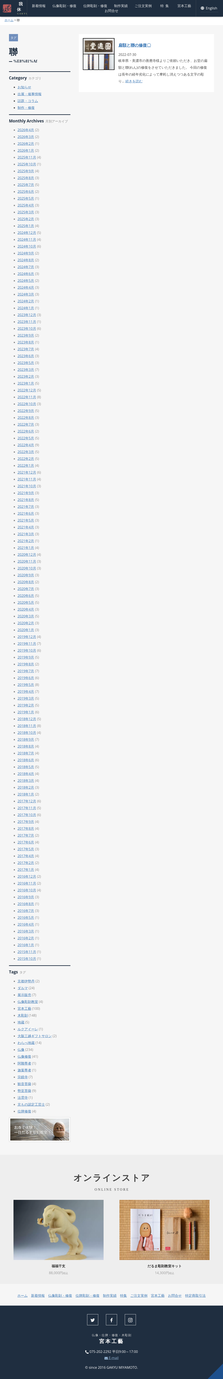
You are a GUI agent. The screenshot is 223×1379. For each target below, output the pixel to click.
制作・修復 (26, 107)
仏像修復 (24, 1056)
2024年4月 (26, 287)
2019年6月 (26, 677)
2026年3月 (26, 136)
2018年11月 (27, 725)
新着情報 (39, 5)
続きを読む (134, 81)
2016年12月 (27, 876)
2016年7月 (26, 910)
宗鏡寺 (23, 1077)
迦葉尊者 (24, 1070)
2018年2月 (26, 787)
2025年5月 (26, 198)
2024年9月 (26, 253)
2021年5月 (26, 520)
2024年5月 (26, 280)
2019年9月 (26, 657)
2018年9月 (26, 739)
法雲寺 (23, 1097)
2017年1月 (26, 869)
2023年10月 (27, 328)
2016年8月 (26, 903)
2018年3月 (26, 780)
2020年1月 (26, 630)
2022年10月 (27, 404)
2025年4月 (26, 205)
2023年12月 (27, 314)
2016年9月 (26, 897)
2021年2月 (26, 541)
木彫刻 (23, 1015)
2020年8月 (26, 582)
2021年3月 (26, 534)
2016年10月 (27, 890)
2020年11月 (27, 561)
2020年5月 (26, 602)
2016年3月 (26, 931)
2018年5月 (26, 767)
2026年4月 (26, 130)
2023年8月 (26, 342)
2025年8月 (26, 178)
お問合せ (111, 10)
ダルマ (23, 988)
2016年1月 (26, 945)
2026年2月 (26, 143)
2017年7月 (26, 835)
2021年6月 (26, 513)
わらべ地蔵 (26, 1042)
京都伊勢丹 (26, 981)
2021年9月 (26, 493)
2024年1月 (26, 308)
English (209, 8)
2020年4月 (26, 609)
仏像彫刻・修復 (64, 5)
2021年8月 (26, 499)
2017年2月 (26, 862)
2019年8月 (26, 664)
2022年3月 (26, 451)
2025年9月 (26, 171)
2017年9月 (26, 821)
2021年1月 (26, 547)
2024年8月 (26, 260)
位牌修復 (24, 1111)
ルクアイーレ (28, 1029)
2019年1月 (26, 712)
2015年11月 (27, 951)
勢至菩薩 (24, 1090)
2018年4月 (26, 773)
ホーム (8, 20)
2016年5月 (26, 917)
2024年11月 (27, 239)
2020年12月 (27, 554)
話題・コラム (28, 100)
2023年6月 (26, 356)
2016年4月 (26, 924)
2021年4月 (26, 527)
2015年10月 (27, 958)
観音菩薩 (24, 1083)
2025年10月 (27, 164)
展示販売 (24, 994)
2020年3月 (26, 616)
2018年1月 (26, 794)
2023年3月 (26, 369)
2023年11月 (27, 321)
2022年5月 (26, 438)
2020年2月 (26, 623)
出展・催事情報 (30, 94)
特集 (165, 5)
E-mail (111, 1357)
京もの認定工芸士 (31, 1104)
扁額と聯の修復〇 (134, 45)
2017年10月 (27, 814)
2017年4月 (26, 856)
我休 (19, 8)
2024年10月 (27, 246)
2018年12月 (27, 719)
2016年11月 (27, 883)
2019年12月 (27, 636)
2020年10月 (27, 568)
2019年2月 (26, 705)
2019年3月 (26, 698)
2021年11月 (27, 479)
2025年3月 (26, 212)
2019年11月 (27, 643)
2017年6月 (26, 842)
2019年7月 (26, 671)
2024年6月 (26, 273)
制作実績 (121, 5)
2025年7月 (26, 184)
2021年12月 (27, 472)
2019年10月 (27, 650)
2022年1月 (26, 465)
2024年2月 (26, 301)
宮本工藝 (184, 5)
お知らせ (24, 87)
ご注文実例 (143, 5)
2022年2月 (26, 458)
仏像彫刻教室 (28, 1001)
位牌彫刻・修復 (95, 5)
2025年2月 (26, 219)
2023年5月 (26, 362)
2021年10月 (27, 486)
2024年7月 (26, 267)
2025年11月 (27, 157)
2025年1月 (26, 225)
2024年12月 (27, 232)
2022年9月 (26, 410)
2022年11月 (27, 397)
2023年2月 (26, 376)
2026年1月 (26, 150)
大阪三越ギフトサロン (35, 1036)
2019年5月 (26, 684)
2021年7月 (26, 506)
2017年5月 (26, 849)
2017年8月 (26, 828)
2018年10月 (27, 732)
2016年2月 (26, 938)
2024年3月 (26, 294)
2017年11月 (27, 808)
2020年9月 (26, 575)
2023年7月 (26, 349)
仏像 (21, 1049)
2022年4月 (26, 445)
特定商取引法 (195, 1295)
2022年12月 (27, 390)
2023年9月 (26, 335)
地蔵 (21, 1022)
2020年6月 (26, 595)
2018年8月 (26, 746)
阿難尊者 (24, 1063)
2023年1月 (26, 383)
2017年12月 (27, 801)
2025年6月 (26, 191)
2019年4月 (26, 691)
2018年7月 (26, 753)
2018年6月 (26, 760)
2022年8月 (26, 417)
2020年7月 (26, 588)
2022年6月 (26, 431)
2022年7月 (26, 424)
